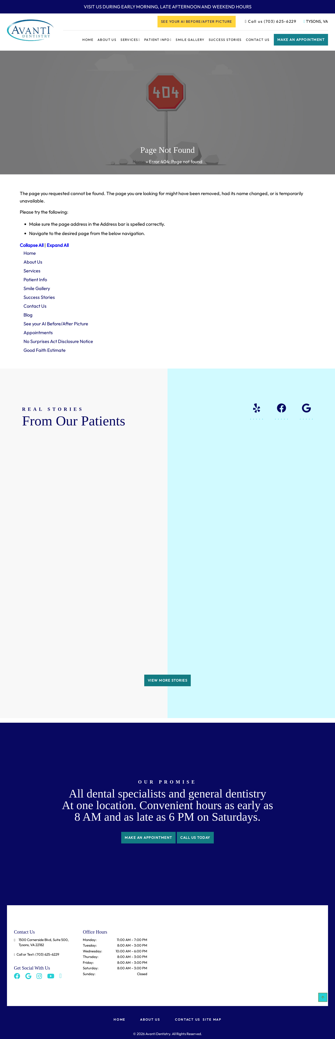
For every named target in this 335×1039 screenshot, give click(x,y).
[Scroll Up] (323, 1001)
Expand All (58, 245)
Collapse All (32, 245)
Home (87, 40)
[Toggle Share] (54, 966)
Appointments (38, 332)
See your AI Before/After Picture (196, 21)
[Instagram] (36, 966)
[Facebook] (17, 966)
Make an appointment (301, 39)
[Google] (27, 966)
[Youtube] (45, 966)
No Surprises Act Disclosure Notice (58, 341)
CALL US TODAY (197, 830)
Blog (28, 315)
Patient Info (157, 40)
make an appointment (147, 830)
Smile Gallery (190, 40)
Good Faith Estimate (44, 350)
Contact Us (258, 40)
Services (129, 40)
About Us (106, 40)
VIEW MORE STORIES (168, 673)
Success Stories (225, 40)
